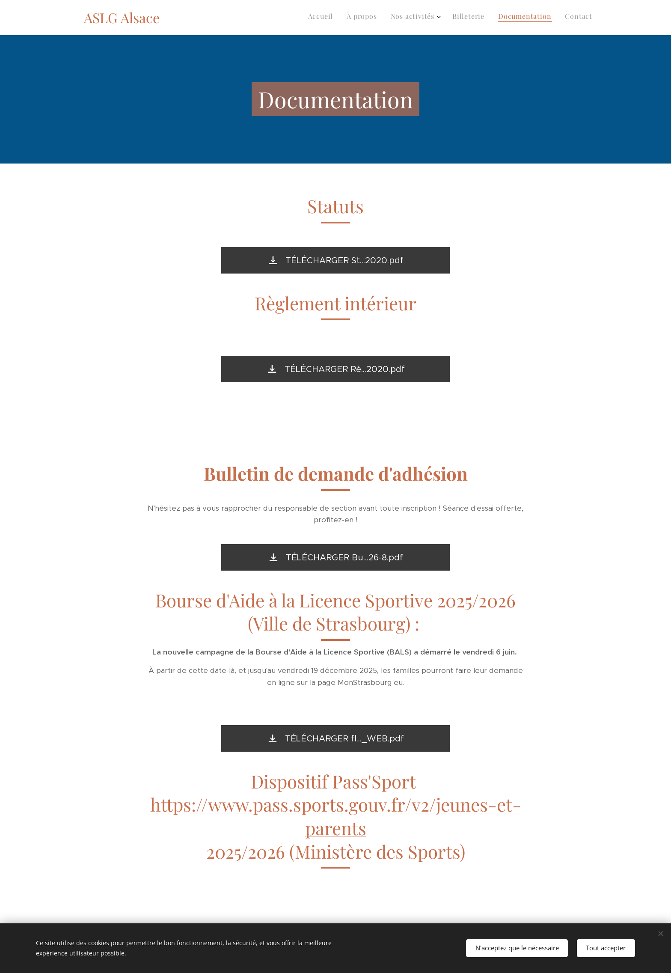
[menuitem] (521, 17)
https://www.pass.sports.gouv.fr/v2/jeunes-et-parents (335, 816)
